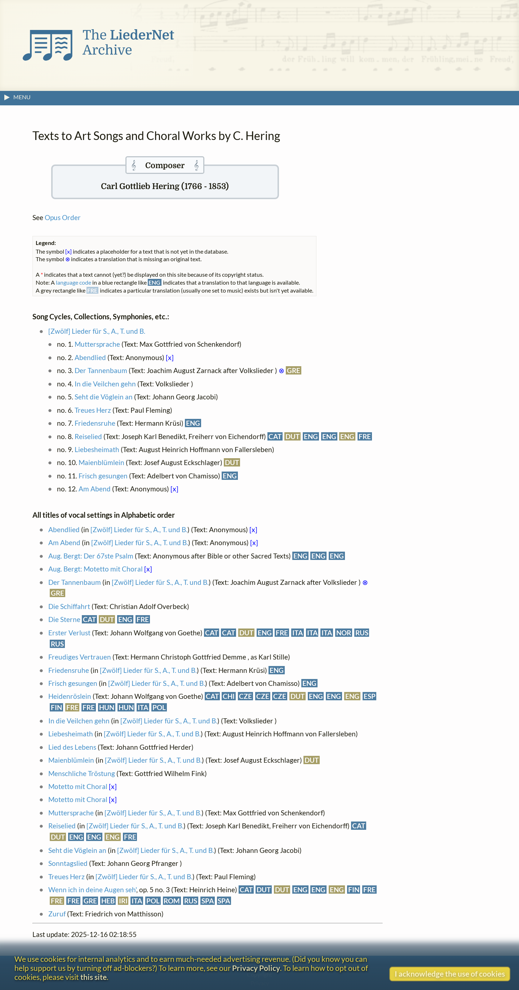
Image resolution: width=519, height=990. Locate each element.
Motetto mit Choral (77, 786)
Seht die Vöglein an (104, 397)
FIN (56, 707)
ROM (172, 901)
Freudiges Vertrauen (79, 657)
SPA (207, 901)
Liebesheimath (97, 449)
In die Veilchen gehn (105, 384)
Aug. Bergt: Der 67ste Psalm (90, 556)
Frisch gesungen (103, 476)
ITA (297, 632)
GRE (293, 370)
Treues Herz (93, 410)
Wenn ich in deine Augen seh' (92, 889)
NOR (343, 632)
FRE (365, 436)
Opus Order (63, 217)
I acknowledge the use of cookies (450, 973)
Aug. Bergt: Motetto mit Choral (95, 569)
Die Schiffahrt (69, 606)
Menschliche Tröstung (81, 773)
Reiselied (88, 436)
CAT (275, 436)
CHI (229, 696)
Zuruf (57, 914)
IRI (123, 901)
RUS (361, 632)
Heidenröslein (69, 696)
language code (73, 282)
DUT (292, 436)
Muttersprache (97, 344)
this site (93, 976)
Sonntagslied (68, 863)
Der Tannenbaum (101, 370)
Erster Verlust (69, 632)
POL (159, 707)
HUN (106, 707)
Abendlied (90, 357)
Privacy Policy (256, 967)
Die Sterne (64, 619)
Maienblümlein (101, 462)
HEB (108, 901)
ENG (193, 423)
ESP (370, 696)
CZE (245, 696)
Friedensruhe (95, 423)
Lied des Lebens (72, 747)
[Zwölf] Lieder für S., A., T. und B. (96, 331)
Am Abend (95, 489)
